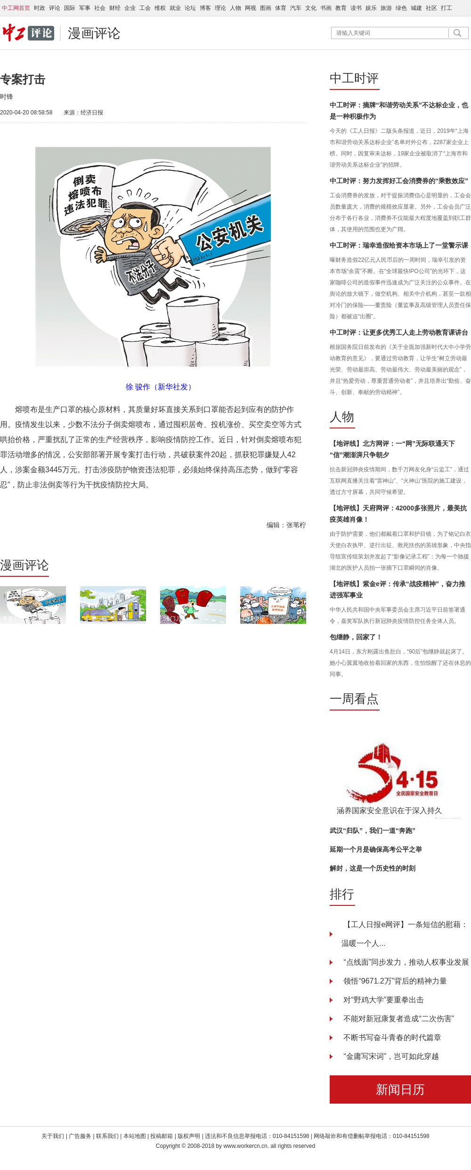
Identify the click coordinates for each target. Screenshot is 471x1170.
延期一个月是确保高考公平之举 (376, 849)
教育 (341, 8)
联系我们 (108, 1136)
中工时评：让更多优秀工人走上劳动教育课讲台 (399, 332)
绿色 (401, 8)
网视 (250, 8)
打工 (446, 8)
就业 (175, 8)
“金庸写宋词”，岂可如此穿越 (390, 1056)
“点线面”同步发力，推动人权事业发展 (405, 962)
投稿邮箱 (161, 1136)
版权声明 (190, 1136)
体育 (280, 8)
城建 (416, 8)
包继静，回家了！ (356, 637)
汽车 (295, 8)
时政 (39, 8)
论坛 (190, 8)
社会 (100, 8)
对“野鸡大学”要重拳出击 (382, 1000)
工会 (145, 8)
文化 (311, 8)
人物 (235, 8)
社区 (431, 8)
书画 (326, 8)
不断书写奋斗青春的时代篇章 (391, 1037)
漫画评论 (94, 33)
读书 (356, 8)
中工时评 (354, 78)
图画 (265, 8)
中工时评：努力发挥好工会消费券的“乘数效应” (399, 181)
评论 (54, 8)
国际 (69, 8)
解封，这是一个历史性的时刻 (372, 868)
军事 (84, 8)
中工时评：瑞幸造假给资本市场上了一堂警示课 (399, 245)
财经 (115, 8)
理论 (220, 8)
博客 (205, 8)
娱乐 (371, 8)
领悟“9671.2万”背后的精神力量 (394, 981)
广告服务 (80, 1136)
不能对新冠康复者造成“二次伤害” (397, 1019)
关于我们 (52, 1136)
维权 (160, 8)
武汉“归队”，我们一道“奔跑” (372, 830)
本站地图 (134, 1136)
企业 (130, 8)
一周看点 (354, 699)
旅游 (386, 8)
